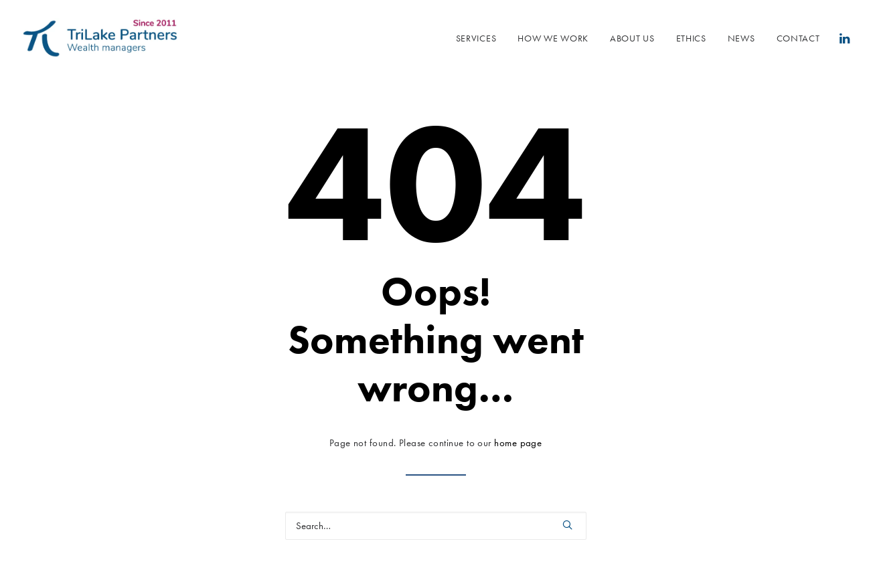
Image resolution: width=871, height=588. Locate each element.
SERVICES (476, 38)
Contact (798, 38)
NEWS (741, 38)
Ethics (691, 38)
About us (632, 38)
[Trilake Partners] (100, 38)
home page (518, 443)
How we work (553, 38)
